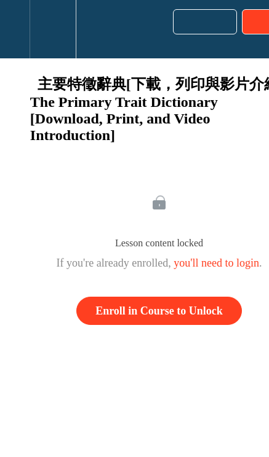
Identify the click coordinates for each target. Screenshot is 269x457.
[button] (15, 29)
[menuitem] (53, 29)
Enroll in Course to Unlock (159, 311)
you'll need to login (216, 263)
